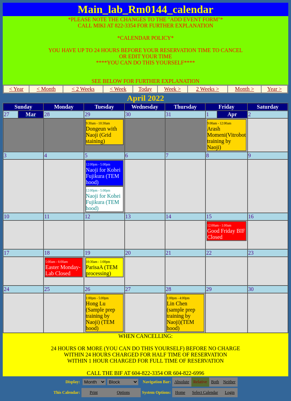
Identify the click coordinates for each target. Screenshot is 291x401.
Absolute (181, 381)
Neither (229, 381)
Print (94, 392)
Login (230, 392)
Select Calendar (205, 392)
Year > (274, 89)
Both (215, 381)
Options (123, 392)
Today (145, 89)
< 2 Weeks (83, 89)
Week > (172, 89)
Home (180, 392)
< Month (46, 89)
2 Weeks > (207, 89)
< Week (118, 89)
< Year (16, 89)
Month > (244, 89)
